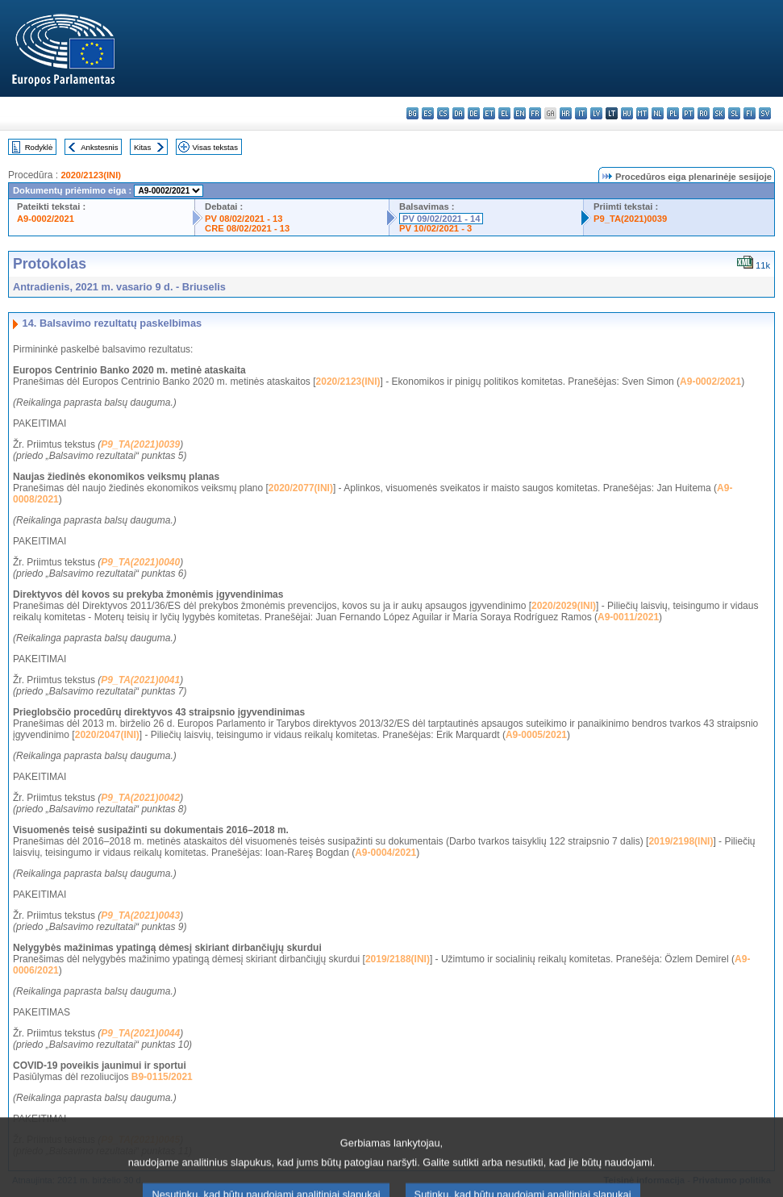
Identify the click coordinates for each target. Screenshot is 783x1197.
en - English (520, 113)
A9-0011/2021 (628, 617)
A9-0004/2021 (385, 852)
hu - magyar (627, 113)
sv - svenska (765, 113)
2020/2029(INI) (563, 605)
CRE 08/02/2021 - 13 (247, 228)
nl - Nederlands (658, 113)
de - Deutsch (474, 113)
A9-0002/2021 (45, 218)
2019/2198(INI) (680, 841)
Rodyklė (39, 147)
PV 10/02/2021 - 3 (435, 228)
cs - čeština (443, 113)
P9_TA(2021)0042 (140, 797)
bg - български (412, 113)
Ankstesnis (99, 147)
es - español (428, 113)
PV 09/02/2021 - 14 (441, 218)
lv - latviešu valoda (596, 113)
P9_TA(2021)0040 (140, 562)
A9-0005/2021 (536, 734)
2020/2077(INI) (301, 488)
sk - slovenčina (719, 113)
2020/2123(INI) (90, 175)
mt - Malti (642, 113)
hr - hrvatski (566, 113)
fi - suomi (749, 113)
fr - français (535, 113)
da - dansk (458, 113)
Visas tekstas (215, 147)
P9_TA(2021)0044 (140, 1033)
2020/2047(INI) (107, 734)
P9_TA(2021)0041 (140, 680)
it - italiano (581, 113)
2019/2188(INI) (397, 959)
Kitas (142, 147)
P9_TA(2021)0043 (140, 915)
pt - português (688, 113)
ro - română (704, 113)
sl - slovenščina (734, 113)
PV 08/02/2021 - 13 (243, 218)
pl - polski (673, 113)
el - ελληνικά (504, 113)
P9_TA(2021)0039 (630, 218)
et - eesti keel (489, 113)
